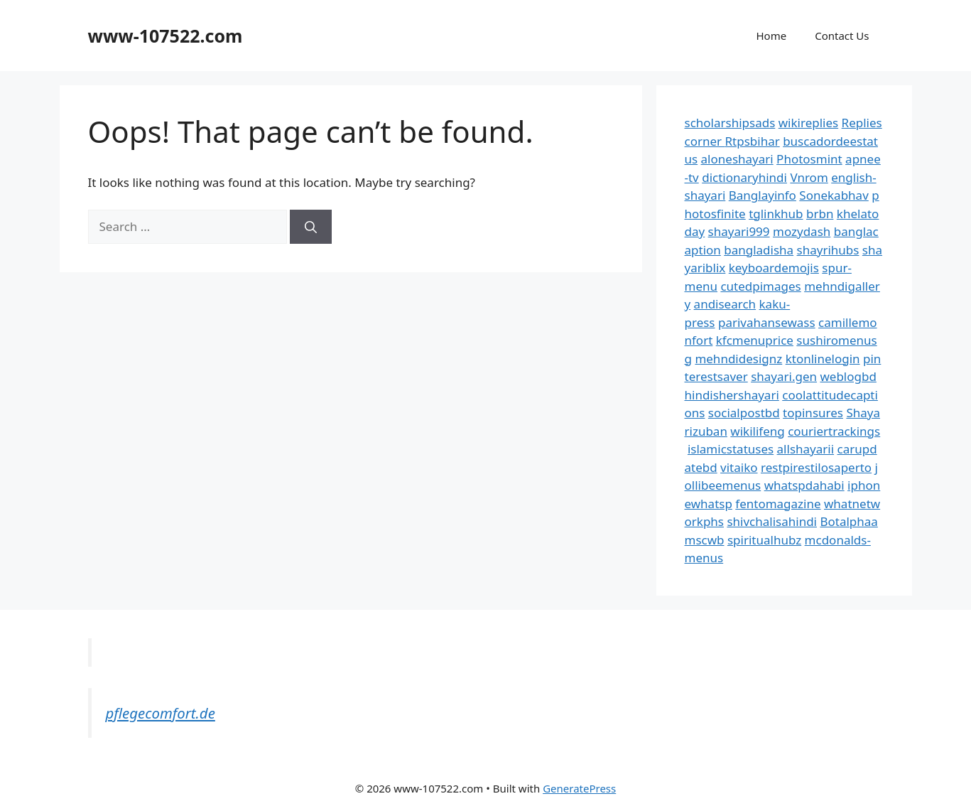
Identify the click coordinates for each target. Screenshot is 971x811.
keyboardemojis (774, 267)
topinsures (813, 412)
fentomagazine (777, 503)
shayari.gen (784, 376)
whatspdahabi (804, 485)
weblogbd (848, 376)
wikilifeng (757, 431)
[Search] (311, 227)
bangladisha (758, 250)
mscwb (705, 540)
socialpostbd (744, 412)
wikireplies (808, 122)
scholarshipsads (730, 122)
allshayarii (806, 449)
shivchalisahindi (772, 521)
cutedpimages (760, 286)
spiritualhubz (764, 540)
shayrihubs (828, 250)
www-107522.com (165, 35)
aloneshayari (737, 159)
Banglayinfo (762, 195)
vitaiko (738, 467)
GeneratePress (579, 788)
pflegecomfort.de (160, 713)
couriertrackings (834, 431)
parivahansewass (766, 322)
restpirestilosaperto (816, 467)
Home (771, 35)
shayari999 (739, 231)
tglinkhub (776, 213)
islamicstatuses (731, 449)
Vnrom (809, 177)
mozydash (801, 231)
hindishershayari (732, 395)
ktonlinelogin (823, 358)
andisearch (725, 304)
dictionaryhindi (744, 177)
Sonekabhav (833, 195)
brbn (819, 213)
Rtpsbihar (752, 141)
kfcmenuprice (754, 340)
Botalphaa (848, 521)
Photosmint (809, 159)
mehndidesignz (738, 358)
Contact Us (842, 35)
